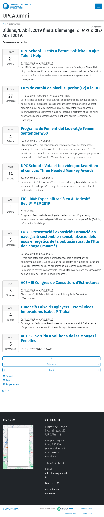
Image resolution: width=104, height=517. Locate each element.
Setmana (51, 364)
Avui (8, 380)
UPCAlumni (15, 15)
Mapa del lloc (86, 509)
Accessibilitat (70, 514)
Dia (51, 358)
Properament (13, 384)
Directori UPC (52, 483)
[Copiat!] (100, 30)
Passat (9, 376)
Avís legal (87, 514)
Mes (51, 370)
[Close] (98, 6)
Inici (4, 24)
